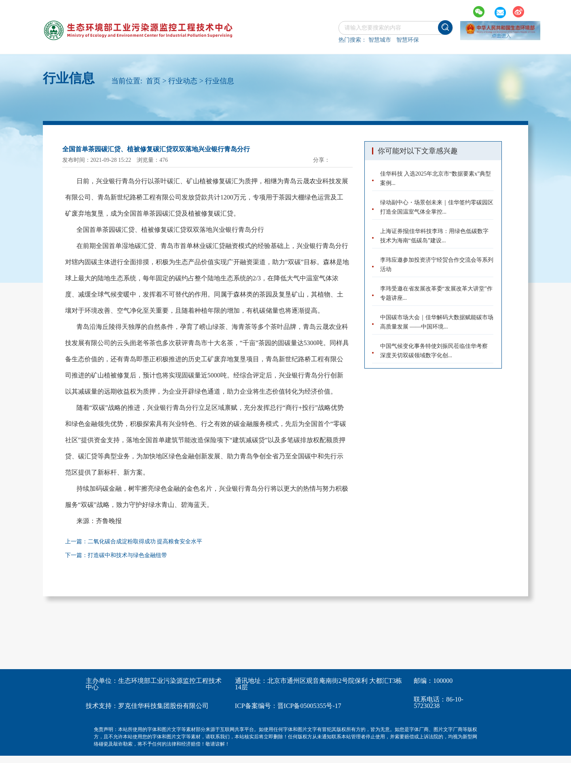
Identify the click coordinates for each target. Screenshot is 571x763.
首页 (153, 81)
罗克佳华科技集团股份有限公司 (163, 705)
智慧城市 (379, 40)
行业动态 (182, 81)
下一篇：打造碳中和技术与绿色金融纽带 (116, 555)
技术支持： (102, 705)
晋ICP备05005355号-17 (309, 705)
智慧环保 (407, 40)
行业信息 (219, 81)
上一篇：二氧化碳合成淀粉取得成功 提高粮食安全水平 (134, 541)
